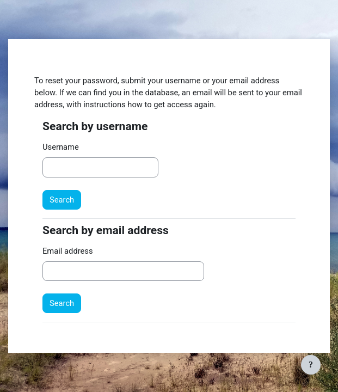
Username (60, 147)
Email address (67, 251)
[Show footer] (311, 365)
